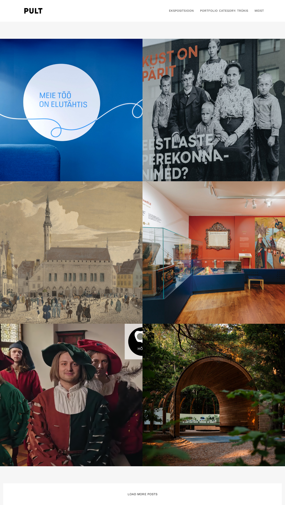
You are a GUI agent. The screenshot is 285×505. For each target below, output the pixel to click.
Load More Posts (142, 494)
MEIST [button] (259, 10)
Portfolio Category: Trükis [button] (224, 10)
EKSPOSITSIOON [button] (181, 10)
